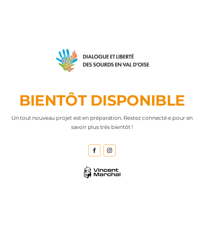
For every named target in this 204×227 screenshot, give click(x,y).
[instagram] (110, 150)
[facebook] (94, 150)
